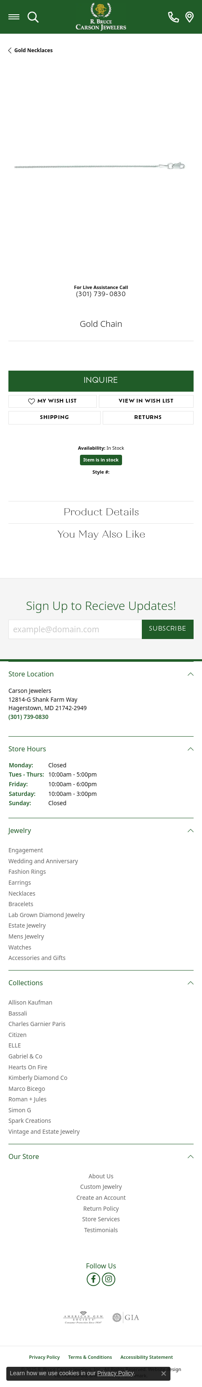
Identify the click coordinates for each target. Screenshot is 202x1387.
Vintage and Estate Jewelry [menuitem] (44, 1131)
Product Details (101, 512)
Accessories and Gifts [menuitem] (37, 958)
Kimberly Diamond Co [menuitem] (37, 1078)
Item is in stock (101, 459)
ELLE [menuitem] (14, 1045)
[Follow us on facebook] (93, 1279)
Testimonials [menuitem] (101, 1230)
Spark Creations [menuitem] (29, 1121)
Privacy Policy (44, 1357)
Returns (148, 417)
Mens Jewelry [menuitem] (26, 936)
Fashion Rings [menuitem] (27, 872)
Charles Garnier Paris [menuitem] (37, 1024)
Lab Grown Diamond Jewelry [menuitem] (46, 915)
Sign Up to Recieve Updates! (101, 606)
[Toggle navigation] (14, 17)
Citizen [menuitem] (17, 1035)
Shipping (54, 417)
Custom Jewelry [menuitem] (101, 1187)
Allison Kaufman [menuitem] (30, 1002)
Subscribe (167, 629)
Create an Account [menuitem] (100, 1197)
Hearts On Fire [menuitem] (28, 1067)
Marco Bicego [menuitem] (26, 1089)
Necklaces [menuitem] (21, 893)
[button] (101, 674)
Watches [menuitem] (19, 947)
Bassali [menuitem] (17, 1013)
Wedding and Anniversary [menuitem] (43, 861)
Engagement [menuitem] (25, 850)
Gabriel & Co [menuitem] (25, 1056)
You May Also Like (101, 534)
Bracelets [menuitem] (20, 904)
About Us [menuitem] (101, 1176)
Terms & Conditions (90, 1357)
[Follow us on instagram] (108, 1279)
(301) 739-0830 (101, 295)
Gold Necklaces (33, 50)
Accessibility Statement (146, 1357)
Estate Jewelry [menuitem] (27, 925)
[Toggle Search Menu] (33, 16)
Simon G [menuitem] (19, 1110)
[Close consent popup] (163, 1373)
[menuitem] (83, 1317)
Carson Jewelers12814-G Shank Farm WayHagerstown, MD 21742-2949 (47, 704)
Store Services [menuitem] (101, 1219)
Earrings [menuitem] (19, 882)
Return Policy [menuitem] (101, 1208)
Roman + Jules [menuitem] (27, 1099)
